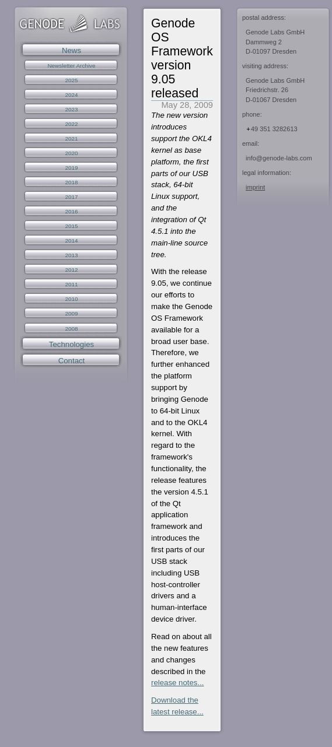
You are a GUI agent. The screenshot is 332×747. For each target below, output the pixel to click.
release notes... (177, 682)
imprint (255, 187)
